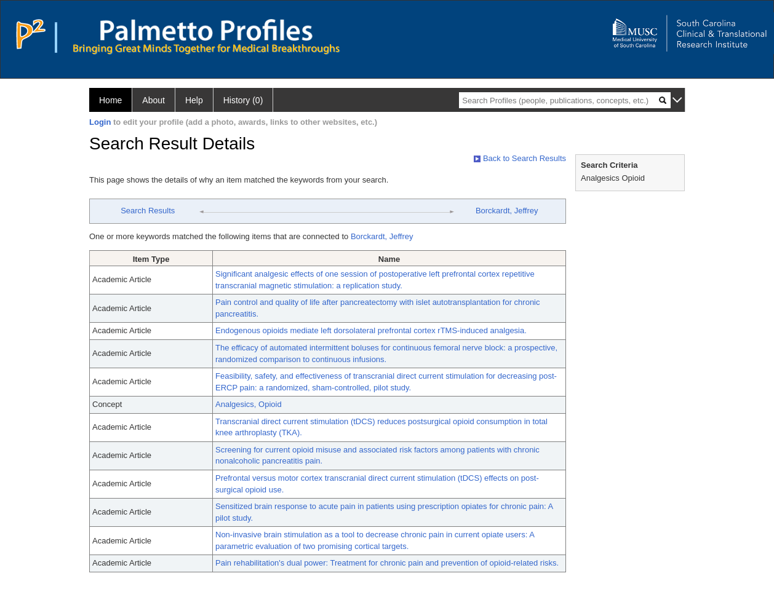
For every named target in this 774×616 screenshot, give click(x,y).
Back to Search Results (520, 158)
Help (194, 100)
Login (100, 122)
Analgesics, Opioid (248, 404)
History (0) (243, 100)
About (153, 100)
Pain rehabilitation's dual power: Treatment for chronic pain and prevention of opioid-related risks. (387, 562)
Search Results (148, 210)
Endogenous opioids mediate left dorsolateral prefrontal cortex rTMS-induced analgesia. (371, 330)
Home (110, 100)
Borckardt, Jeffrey (507, 210)
